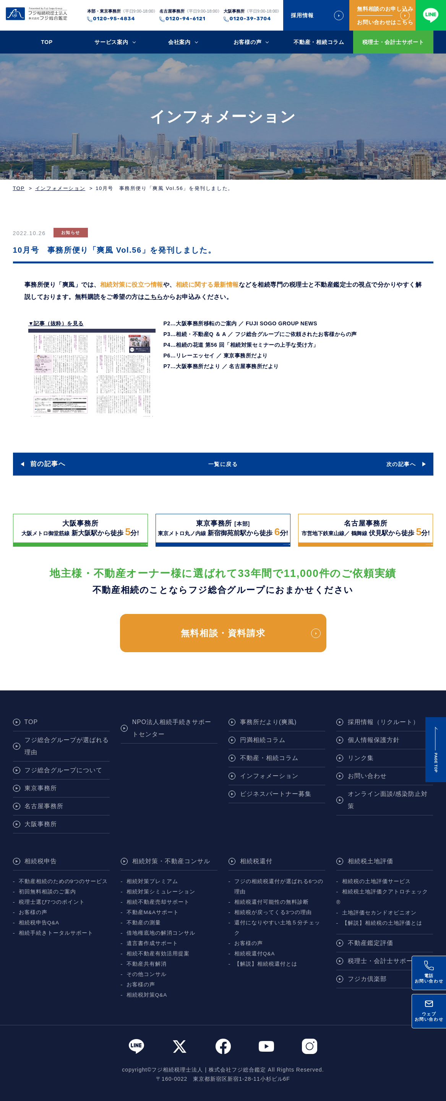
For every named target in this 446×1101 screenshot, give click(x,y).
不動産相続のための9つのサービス (63, 881)
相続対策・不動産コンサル (171, 861)
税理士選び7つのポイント (52, 902)
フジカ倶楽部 (367, 979)
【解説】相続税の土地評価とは (382, 923)
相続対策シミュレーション (161, 892)
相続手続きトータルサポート (56, 933)
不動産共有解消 (147, 964)
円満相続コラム (262, 740)
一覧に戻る (223, 464)
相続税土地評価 (370, 861)
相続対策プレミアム (152, 881)
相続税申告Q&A (39, 923)
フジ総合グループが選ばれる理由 (66, 746)
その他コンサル (147, 974)
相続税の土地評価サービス (376, 881)
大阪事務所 (40, 824)
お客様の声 (248, 42)
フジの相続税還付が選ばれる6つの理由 (279, 887)
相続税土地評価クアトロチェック (385, 892)
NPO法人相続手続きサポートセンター (172, 728)
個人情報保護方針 (374, 740)
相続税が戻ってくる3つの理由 (273, 912)
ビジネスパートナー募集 (275, 794)
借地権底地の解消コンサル (161, 933)
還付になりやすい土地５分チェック (277, 928)
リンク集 (361, 758)
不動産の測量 (144, 923)
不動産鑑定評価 (370, 943)
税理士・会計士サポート (393, 42)
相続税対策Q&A (147, 995)
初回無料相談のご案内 (47, 892)
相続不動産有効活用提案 (158, 953)
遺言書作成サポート (152, 943)
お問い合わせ (367, 776)
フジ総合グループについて (63, 770)
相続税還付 (256, 861)
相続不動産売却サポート (158, 902)
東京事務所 (40, 788)
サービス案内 (111, 42)
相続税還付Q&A (254, 953)
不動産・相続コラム (319, 42)
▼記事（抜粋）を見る (56, 323)
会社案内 (179, 42)
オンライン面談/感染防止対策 (388, 800)
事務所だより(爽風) (268, 722)
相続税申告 (40, 861)
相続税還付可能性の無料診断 (271, 902)
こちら (153, 297)
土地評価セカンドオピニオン (379, 913)
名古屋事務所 (43, 806)
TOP (47, 42)
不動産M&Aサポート (153, 912)
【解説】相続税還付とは (265, 964)
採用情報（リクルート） (383, 722)
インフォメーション (60, 188)
